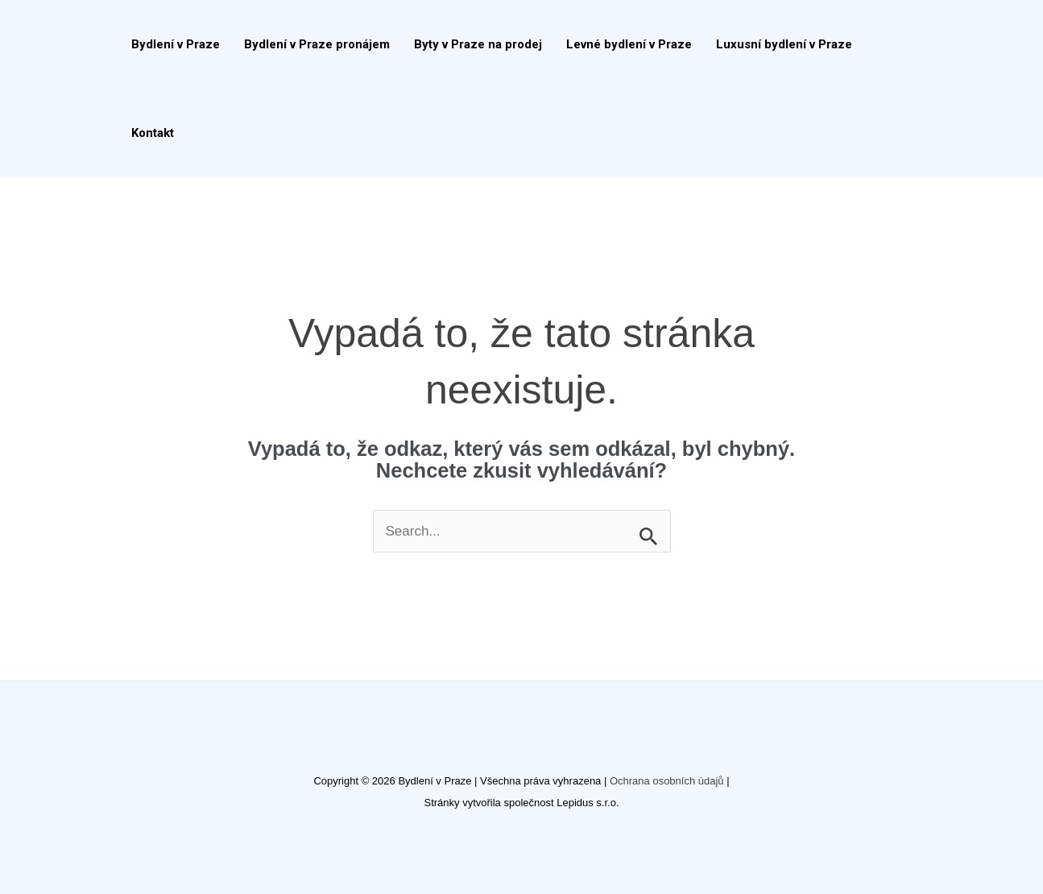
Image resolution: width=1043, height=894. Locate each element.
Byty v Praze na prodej (478, 44)
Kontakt (152, 133)
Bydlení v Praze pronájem (317, 44)
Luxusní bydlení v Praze (784, 44)
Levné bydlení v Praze (629, 44)
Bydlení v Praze (175, 44)
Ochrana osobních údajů (667, 781)
